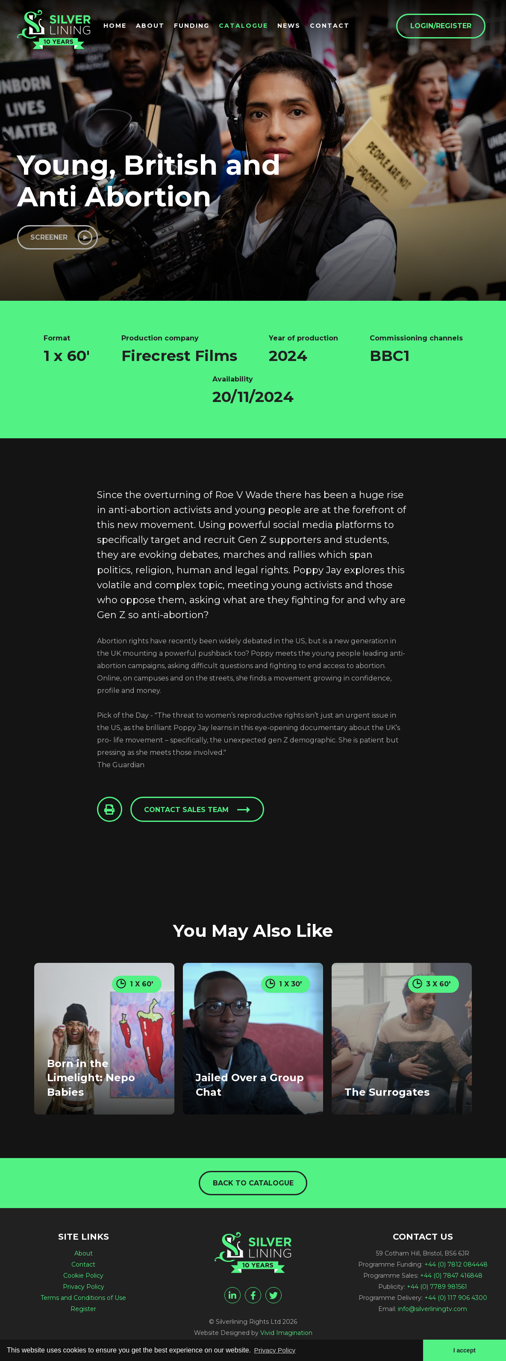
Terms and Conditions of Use (83, 1299)
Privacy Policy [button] (275, 1349)
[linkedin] (232, 1296)
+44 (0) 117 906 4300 (455, 1299)
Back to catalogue (253, 1184)
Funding (195, 26)
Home (118, 26)
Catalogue (246, 26)
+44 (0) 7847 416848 (451, 1277)
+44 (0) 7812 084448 (456, 1266)
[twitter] (273, 1296)
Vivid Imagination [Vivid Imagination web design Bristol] (286, 1334)
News (292, 26)
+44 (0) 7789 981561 (437, 1288)
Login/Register (444, 26)
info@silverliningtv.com (432, 1310)
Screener (49, 237)
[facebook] (253, 1296)
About (153, 26)
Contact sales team (187, 811)
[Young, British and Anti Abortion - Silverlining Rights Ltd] (55, 30)
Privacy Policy (83, 1288)
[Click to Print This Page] (110, 810)
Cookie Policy (83, 1277)
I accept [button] (464, 1349)
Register (83, 1310)
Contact (333, 26)
